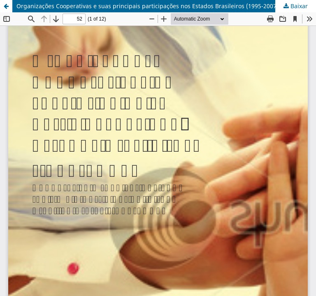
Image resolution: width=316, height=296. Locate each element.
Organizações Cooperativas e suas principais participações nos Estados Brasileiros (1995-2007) (147, 6)
